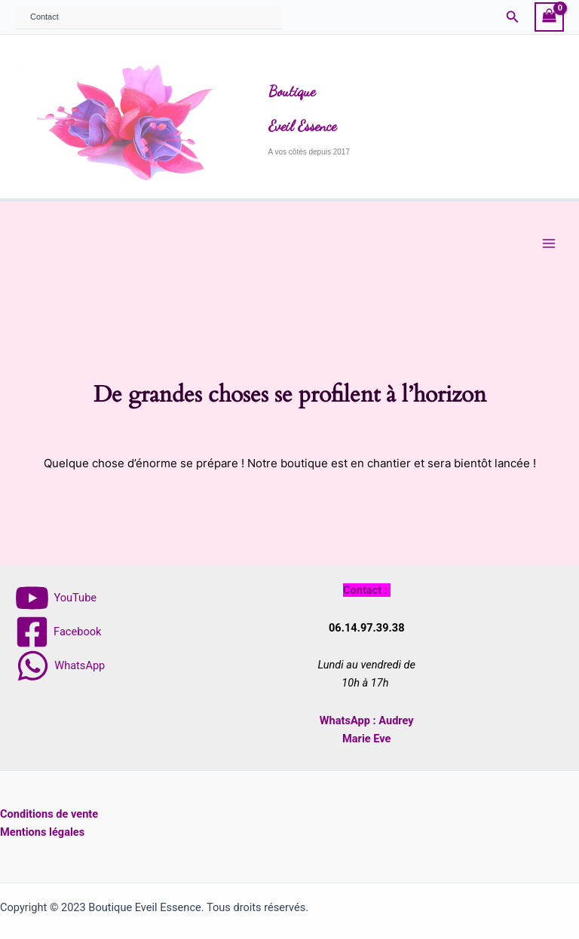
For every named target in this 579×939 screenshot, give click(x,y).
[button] (512, 17)
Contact (44, 16)
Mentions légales (42, 832)
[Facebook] (58, 632)
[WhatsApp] (60, 666)
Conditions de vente (49, 814)
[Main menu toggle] (549, 243)
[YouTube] (56, 598)
